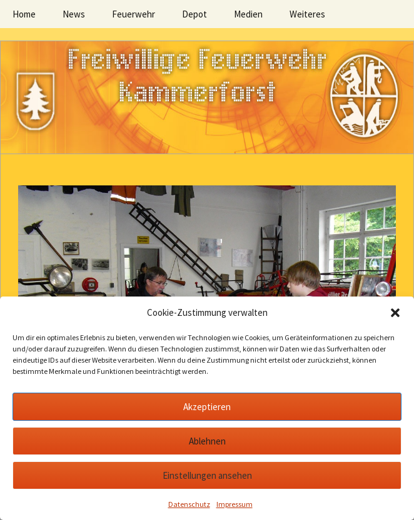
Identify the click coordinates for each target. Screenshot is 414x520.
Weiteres (307, 14)
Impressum (234, 504)
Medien (248, 14)
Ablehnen (207, 441)
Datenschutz (189, 504)
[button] (395, 313)
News (74, 14)
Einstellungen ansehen (207, 475)
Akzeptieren (207, 407)
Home (24, 14)
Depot (194, 14)
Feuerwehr (133, 14)
